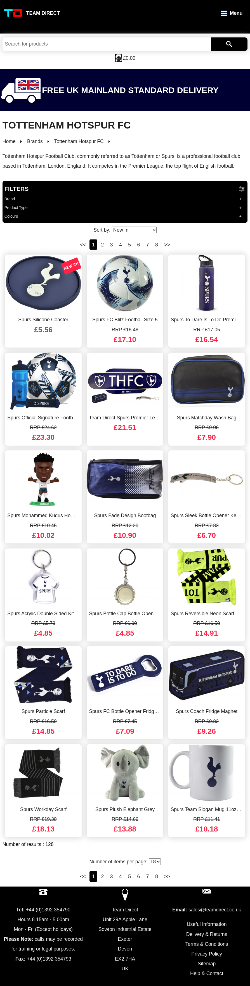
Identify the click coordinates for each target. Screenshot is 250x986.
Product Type (16, 207)
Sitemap (207, 963)
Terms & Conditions (206, 944)
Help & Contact (206, 973)
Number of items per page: (125, 861)
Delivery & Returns (206, 934)
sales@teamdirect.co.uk (214, 910)
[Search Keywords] (107, 44)
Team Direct (43, 13)
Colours (11, 216)
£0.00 (129, 58)
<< (83, 244)
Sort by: (125, 230)
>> (167, 244)
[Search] (229, 44)
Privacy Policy (206, 954)
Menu (236, 13)
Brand (9, 199)
